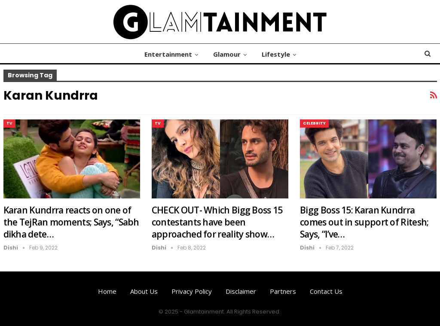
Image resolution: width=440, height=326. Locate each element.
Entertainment (168, 54)
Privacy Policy (191, 291)
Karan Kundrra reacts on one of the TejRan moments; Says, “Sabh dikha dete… (71, 222)
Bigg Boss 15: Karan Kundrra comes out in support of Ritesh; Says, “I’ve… (364, 222)
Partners (283, 291)
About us (144, 291)
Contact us (326, 291)
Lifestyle (276, 54)
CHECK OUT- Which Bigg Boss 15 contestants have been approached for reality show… (217, 222)
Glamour (227, 54)
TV (9, 123)
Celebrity (314, 123)
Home (107, 291)
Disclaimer (241, 291)
